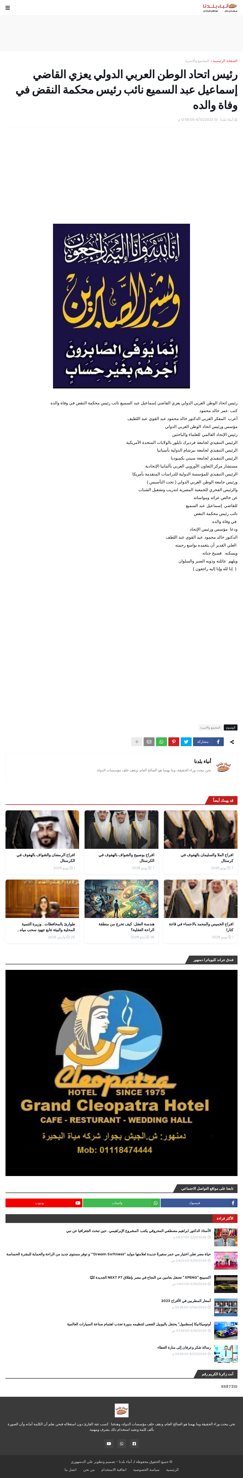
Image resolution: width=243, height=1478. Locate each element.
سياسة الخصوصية (146, 1469)
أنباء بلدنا (202, 761)
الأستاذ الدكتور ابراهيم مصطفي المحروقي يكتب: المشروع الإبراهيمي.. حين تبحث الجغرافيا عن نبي (138, 1230)
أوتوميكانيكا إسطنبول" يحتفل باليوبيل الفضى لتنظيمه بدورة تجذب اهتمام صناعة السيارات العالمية (139, 1324)
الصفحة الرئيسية (225, 60)
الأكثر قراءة (225, 1218)
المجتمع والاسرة (197, 60)
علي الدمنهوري (82, 1461)
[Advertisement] (122, 33)
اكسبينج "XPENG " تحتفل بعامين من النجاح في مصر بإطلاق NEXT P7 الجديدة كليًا (150, 1277)
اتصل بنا (71, 1469)
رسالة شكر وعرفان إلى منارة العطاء (184, 1347)
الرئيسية (172, 1469)
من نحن (89, 1469)
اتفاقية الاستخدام (114, 1469)
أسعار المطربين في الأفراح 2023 (186, 1300)
